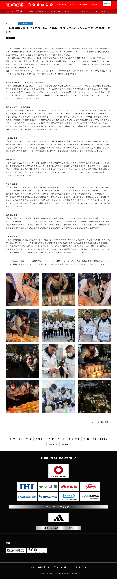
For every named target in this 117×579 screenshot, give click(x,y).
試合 (20, 439)
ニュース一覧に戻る (100, 422)
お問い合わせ (43, 567)
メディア (50, 439)
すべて (12, 439)
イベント (39, 439)
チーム (29, 439)
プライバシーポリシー (62, 567)
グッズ (86, 439)
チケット (61, 439)
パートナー (53, 444)
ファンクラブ (74, 439)
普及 (94, 439)
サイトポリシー (81, 567)
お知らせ (65, 444)
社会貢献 (103, 439)
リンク (31, 567)
